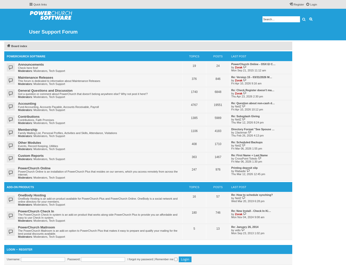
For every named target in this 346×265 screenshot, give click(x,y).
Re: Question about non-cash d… (253, 103)
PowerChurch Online (34, 168)
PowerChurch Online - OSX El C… (253, 64)
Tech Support (57, 70)
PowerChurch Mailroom (36, 227)
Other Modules (29, 143)
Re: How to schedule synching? (252, 194)
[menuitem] (311, 5)
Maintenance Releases (35, 77)
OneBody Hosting (32, 195)
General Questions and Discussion (45, 90)
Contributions (29, 116)
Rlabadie (240, 171)
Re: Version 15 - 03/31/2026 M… (251, 77)
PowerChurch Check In (36, 211)
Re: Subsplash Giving (245, 116)
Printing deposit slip (244, 167)
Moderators (41, 70)
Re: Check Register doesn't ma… (252, 90)
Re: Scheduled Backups (246, 142)
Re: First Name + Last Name (249, 155)
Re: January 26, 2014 (244, 226)
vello (238, 230)
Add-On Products (20, 187)
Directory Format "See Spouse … (252, 129)
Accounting (27, 103)
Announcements (31, 64)
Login (11, 249)
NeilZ (238, 106)
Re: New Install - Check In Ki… (251, 210)
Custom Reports (31, 156)
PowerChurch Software (26, 56)
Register (25, 249)
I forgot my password (140, 259)
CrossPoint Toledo (246, 158)
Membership (28, 129)
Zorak (238, 67)
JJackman (241, 132)
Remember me (166, 259)
